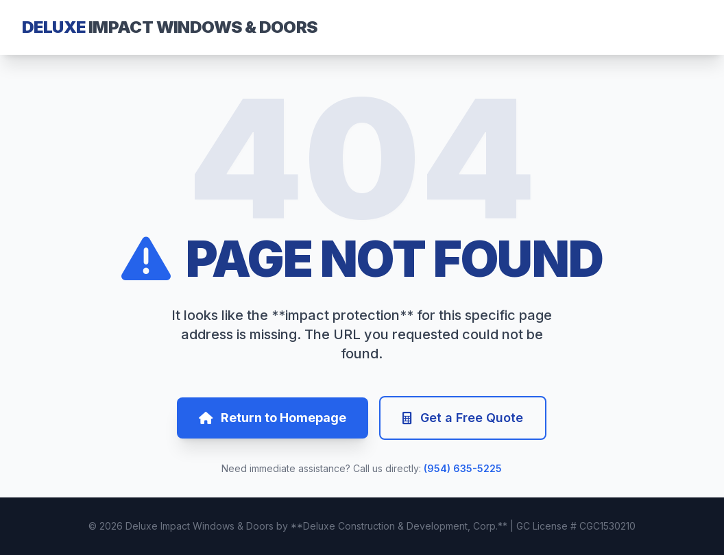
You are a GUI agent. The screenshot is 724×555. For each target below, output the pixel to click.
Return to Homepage (272, 417)
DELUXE (169, 27)
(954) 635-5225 (463, 468)
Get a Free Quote (462, 417)
